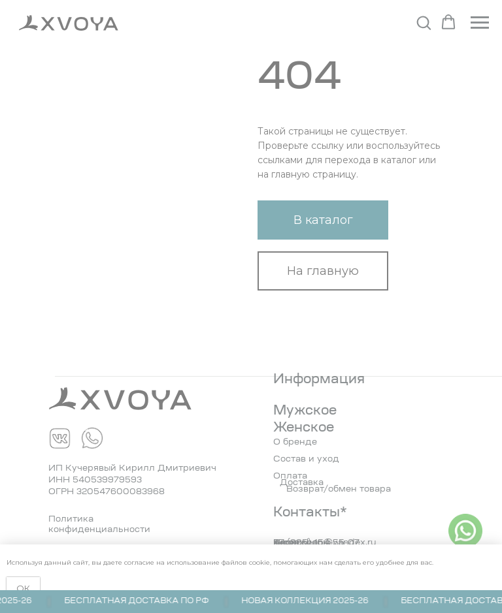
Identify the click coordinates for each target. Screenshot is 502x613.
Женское (303, 428)
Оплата (290, 476)
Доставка (302, 483)
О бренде (295, 442)
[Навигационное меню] (480, 22)
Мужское (305, 411)
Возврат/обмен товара (338, 489)
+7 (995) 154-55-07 (316, 543)
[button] (423, 22)
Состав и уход (306, 459)
